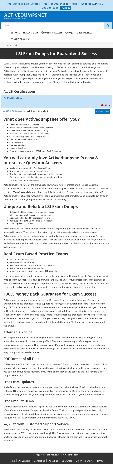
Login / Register (20, 39)
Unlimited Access (51, 32)
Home (15, 32)
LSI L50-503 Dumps (12, 111)
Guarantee (67, 460)
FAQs (69, 32)
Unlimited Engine (85, 460)
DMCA (100, 460)
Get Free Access (102, 111)
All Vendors (30, 32)
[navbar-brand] (7, 32)
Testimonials (84, 32)
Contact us (39, 460)
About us (53, 460)
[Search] (108, 25)
